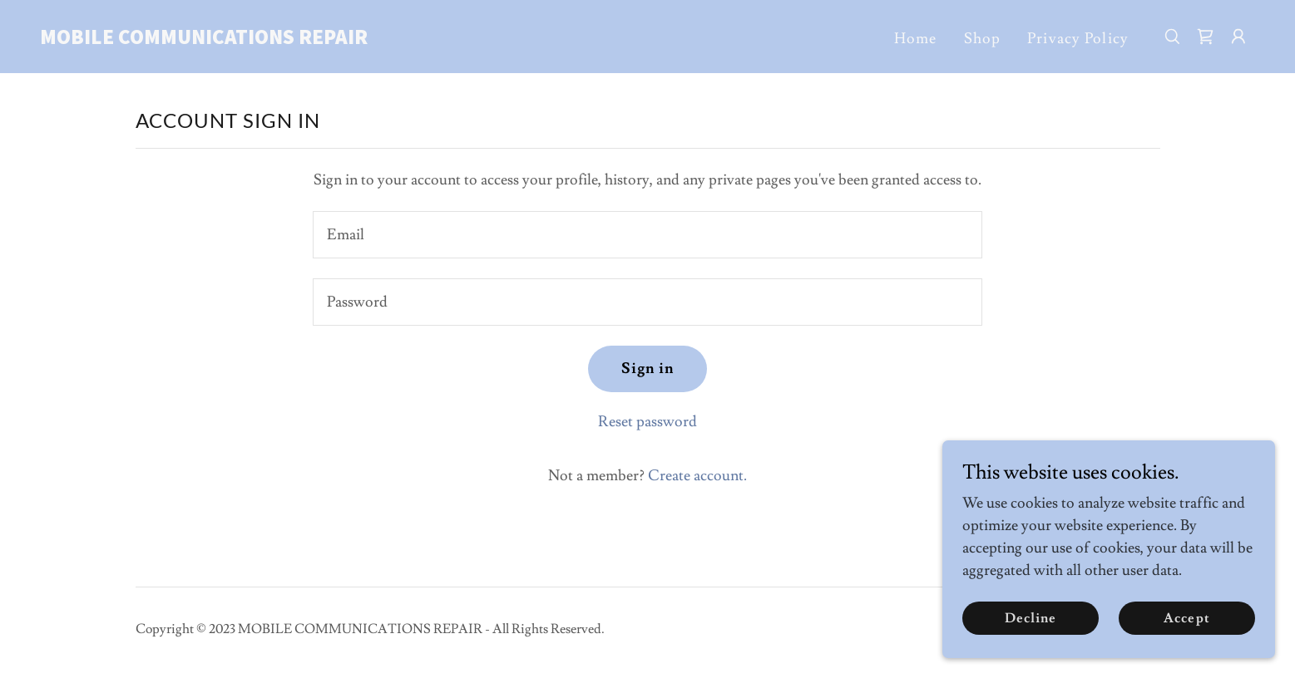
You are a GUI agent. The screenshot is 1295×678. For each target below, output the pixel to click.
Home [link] (915, 38)
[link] (210, 39)
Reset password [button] (647, 421)
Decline (1030, 618)
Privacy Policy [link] (1078, 38)
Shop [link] (982, 38)
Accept (1186, 618)
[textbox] (647, 234)
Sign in (648, 368)
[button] (1238, 36)
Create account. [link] (697, 475)
